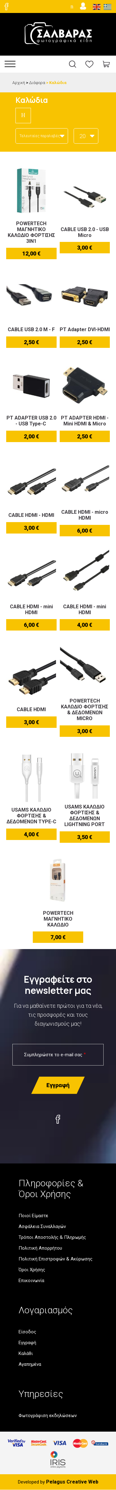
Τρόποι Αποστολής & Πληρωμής (52, 1237)
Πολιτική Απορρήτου (40, 1248)
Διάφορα (37, 82)
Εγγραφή (27, 1342)
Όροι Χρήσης (32, 1270)
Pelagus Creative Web (72, 1482)
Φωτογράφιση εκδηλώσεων (48, 1415)
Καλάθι (26, 1353)
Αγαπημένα (30, 1364)
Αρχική (18, 82)
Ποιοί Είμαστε (33, 1215)
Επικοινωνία (31, 1280)
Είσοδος (27, 1332)
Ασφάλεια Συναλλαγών (42, 1226)
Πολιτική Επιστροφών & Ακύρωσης (55, 1259)
